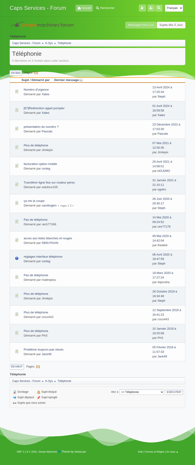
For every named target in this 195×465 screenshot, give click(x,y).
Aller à (114, 391)
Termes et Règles (154, 451)
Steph (161, 96)
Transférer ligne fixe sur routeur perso (49, 182)
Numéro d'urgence (36, 89)
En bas (15, 73)
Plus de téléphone (36, 145)
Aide (140, 451)
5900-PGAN (50, 243)
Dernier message (68, 80)
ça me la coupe (34, 201)
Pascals (47, 131)
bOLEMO (164, 171)
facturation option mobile (40, 164)
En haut (16, 366)
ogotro (162, 189)
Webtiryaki (80, 451)
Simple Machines (47, 451)
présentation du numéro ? (41, 126)
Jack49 (46, 354)
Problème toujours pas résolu (43, 349)
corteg (46, 168)
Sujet (25, 80)
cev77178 (164, 226)
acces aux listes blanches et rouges (48, 238)
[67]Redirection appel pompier (44, 108)
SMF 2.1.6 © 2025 (27, 451)
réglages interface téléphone (43, 256)
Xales (45, 94)
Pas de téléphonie (36, 275)
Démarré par (41, 80)
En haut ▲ (172, 451)
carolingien (49, 205)
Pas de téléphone (36, 219)
